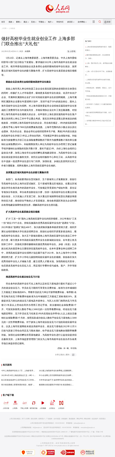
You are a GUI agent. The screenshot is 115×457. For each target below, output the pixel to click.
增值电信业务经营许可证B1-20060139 (54, 432)
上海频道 (12, 28)
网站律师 (87, 419)
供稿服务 (64, 419)
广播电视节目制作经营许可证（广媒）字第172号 (86, 432)
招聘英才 (41, 419)
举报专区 (60, 22)
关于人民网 (26, 419)
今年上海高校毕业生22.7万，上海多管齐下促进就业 (21, 371)
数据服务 (72, 419)
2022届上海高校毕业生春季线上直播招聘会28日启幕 (59, 371)
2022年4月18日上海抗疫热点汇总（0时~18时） (19, 375)
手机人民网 (24, 404)
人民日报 (6, 404)
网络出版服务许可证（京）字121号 (76, 436)
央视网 (27, 51)
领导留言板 (34, 404)
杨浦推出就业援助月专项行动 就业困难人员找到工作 (60, 385)
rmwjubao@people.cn (88, 427)
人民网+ (15, 404)
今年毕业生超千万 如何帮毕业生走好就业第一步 (58, 380)
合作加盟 (57, 419)
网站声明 (80, 419)
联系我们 (102, 419)
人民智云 (52, 404)
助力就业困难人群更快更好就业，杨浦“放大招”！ (21, 385)
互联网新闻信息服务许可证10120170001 (26, 432)
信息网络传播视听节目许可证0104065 (17, 436)
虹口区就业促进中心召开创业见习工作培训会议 (20, 380)
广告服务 (49, 419)
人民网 (4, 28)
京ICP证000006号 (96, 436)
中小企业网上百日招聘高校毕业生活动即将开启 (58, 375)
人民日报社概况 (14, 419)
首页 (3, 22)
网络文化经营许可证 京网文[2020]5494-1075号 (47, 436)
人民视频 (43, 404)
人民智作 (61, 404)
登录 (109, 22)
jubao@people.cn (79, 423)
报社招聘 (34, 419)
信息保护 (95, 419)
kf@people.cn (37, 427)
